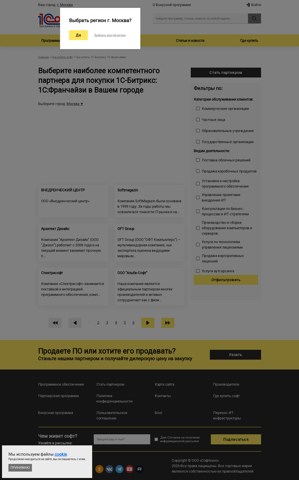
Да (78, 35)
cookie (61, 454)
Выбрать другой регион (110, 35)
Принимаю (20, 467)
